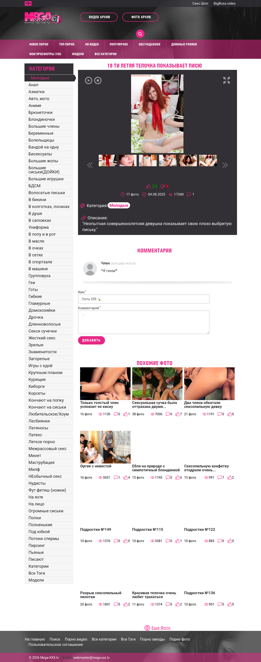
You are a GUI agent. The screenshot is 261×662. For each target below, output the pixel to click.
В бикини (37, 199)
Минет (35, 455)
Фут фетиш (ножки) (47, 490)
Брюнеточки (41, 112)
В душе (35, 213)
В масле (36, 241)
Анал (33, 84)
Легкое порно (42, 441)
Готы (33, 289)
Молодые (40, 77)
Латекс (35, 434)
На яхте (36, 497)
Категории (39, 566)
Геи (32, 282)
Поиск (54, 639)
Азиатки (37, 91)
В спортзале (40, 261)
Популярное (119, 44)
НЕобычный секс (45, 476)
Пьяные (36, 552)
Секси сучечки (43, 331)
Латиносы (38, 427)
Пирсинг (37, 545)
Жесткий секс (42, 337)
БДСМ (35, 185)
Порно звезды (152, 639)
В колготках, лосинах (49, 206)
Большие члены (44, 126)
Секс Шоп (200, 3)
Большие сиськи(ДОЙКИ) (44, 169)
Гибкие (35, 296)
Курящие (37, 379)
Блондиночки (42, 119)
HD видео (92, 44)
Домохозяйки (42, 310)
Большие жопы (43, 160)
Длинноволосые (45, 324)
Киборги (37, 386)
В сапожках (40, 220)
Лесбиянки (39, 421)
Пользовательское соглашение (56, 644)
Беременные (41, 133)
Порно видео (76, 639)
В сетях (36, 254)
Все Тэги (37, 573)
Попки (35, 517)
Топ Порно (66, 44)
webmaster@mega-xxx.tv (91, 657)
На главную (35, 639)
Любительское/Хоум (49, 414)
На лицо (37, 504)
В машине (38, 268)
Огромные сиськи (46, 510)
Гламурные (39, 303)
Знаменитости (43, 351)
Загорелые (39, 358)
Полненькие (40, 524)
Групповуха (40, 275)
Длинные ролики (184, 44)
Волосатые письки (47, 192)
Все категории (106, 54)
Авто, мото (39, 98)
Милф (34, 469)
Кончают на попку (46, 400)
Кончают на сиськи (47, 407)
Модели (78, 54)
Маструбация (42, 462)
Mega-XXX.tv (49, 657)
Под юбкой (39, 531)
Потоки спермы (44, 538)
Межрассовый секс (48, 448)
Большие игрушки (46, 178)
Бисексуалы (40, 153)
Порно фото (179, 639)
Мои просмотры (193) (45, 54)
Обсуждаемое (149, 44)
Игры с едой (41, 365)
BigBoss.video (225, 3)
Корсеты (37, 393)
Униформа (39, 227)
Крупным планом (46, 372)
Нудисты (37, 483)
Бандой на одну (44, 147)
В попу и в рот (42, 234)
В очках (36, 248)
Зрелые (36, 344)
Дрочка (36, 317)
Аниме (35, 105)
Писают (36, 559)
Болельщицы (41, 140)
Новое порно (38, 44)
